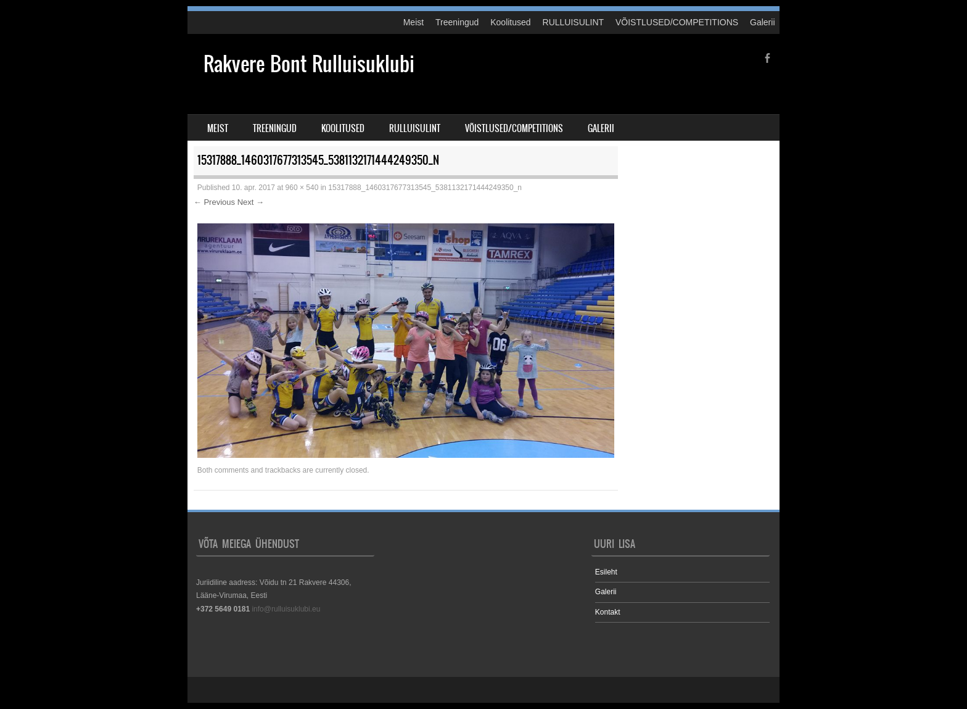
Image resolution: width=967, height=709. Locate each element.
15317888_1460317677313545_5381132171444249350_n (425, 187)
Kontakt (607, 612)
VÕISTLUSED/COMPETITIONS (676, 22)
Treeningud (457, 22)
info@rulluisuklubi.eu (286, 609)
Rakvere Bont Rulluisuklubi (309, 64)
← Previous (214, 202)
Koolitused (510, 22)
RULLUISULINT (573, 22)
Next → (250, 202)
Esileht (606, 572)
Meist (413, 22)
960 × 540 (302, 187)
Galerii (762, 22)
